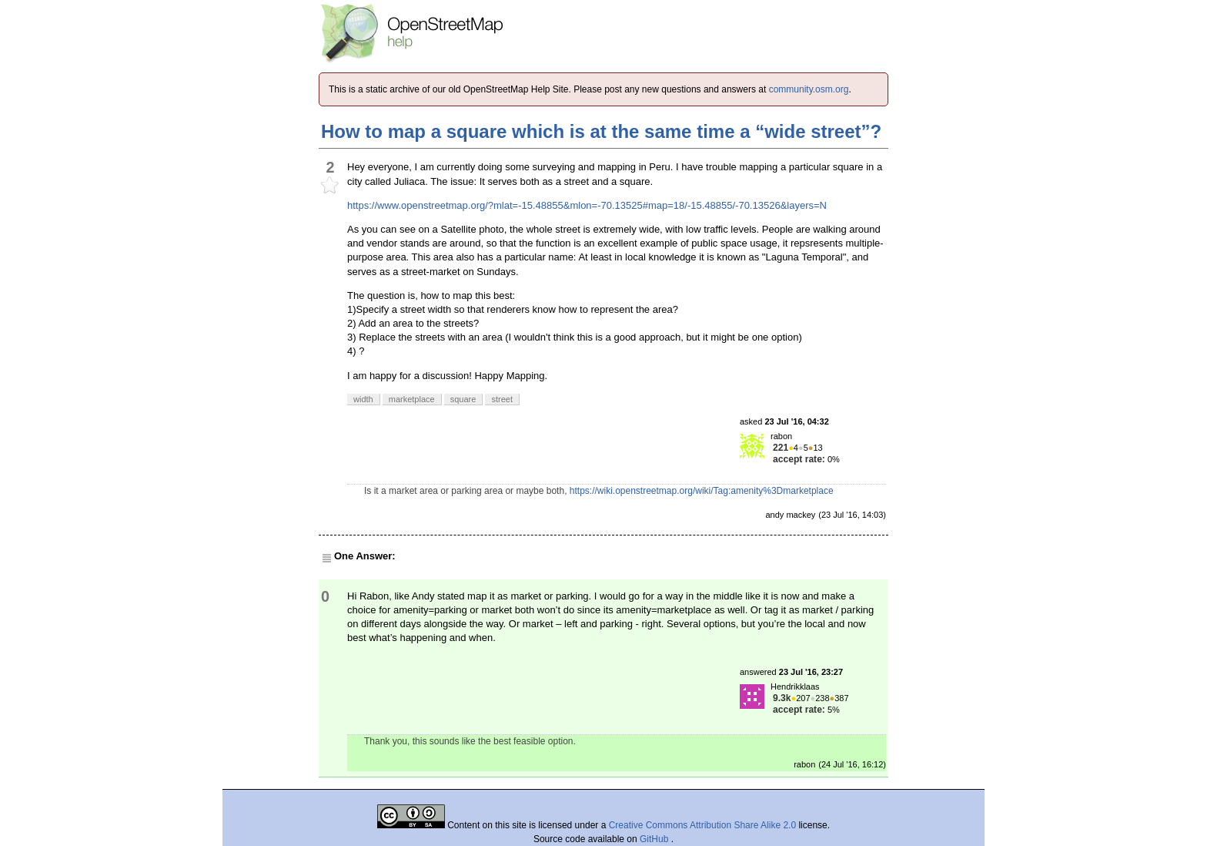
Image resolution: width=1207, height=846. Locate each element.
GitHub (655, 839)
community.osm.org (809, 89)
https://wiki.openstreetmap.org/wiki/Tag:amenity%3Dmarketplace (702, 490)
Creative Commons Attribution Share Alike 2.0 (702, 825)
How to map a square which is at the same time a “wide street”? (601, 131)
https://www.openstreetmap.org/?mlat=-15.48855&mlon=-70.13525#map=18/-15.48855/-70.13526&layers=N (587, 205)
